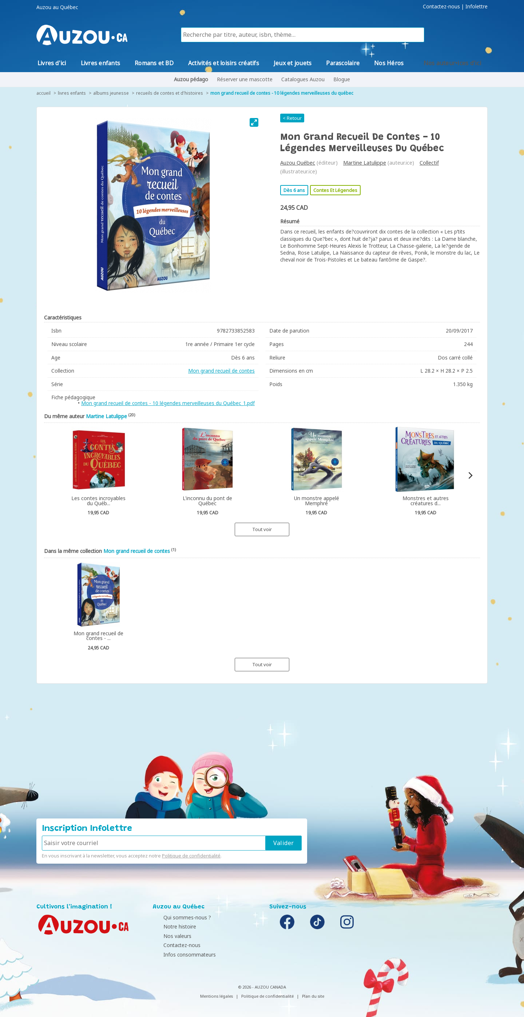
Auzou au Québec (57, 7)
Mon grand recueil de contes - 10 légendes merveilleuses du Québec (281, 93)
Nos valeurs (169, 935)
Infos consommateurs (181, 954)
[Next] (470, 475)
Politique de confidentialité (191, 855)
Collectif (429, 162)
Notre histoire (171, 926)
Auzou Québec (297, 162)
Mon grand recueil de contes (221, 370)
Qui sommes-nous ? (178, 917)
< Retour (292, 118)
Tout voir (262, 529)
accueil (43, 93)
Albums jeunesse (111, 93)
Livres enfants (72, 93)
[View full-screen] (254, 122)
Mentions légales (216, 996)
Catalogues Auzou (303, 79)
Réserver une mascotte (245, 79)
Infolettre (476, 6)
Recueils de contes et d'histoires (169, 93)
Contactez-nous (441, 6)
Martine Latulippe (364, 162)
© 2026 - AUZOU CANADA (262, 987)
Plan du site (313, 996)
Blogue (341, 79)
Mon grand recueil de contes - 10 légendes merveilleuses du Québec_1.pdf (168, 403)
